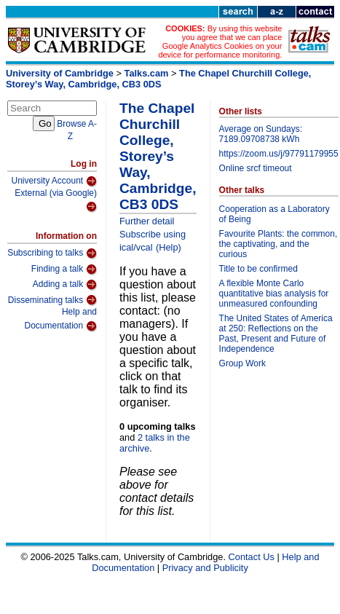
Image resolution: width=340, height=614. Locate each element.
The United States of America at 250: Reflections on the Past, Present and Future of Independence (276, 333)
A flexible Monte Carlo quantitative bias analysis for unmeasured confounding (274, 293)
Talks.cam (146, 73)
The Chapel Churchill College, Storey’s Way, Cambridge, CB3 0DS (158, 79)
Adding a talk (65, 285)
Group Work (242, 363)
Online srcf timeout (255, 168)
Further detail (146, 221)
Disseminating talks (52, 300)
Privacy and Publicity (205, 567)
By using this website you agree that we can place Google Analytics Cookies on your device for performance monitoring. (220, 41)
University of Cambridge (60, 73)
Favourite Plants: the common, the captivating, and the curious (278, 244)
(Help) (168, 247)
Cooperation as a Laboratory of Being (274, 214)
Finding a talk (64, 269)
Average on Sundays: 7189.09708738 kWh (261, 134)
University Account (54, 181)
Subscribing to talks (52, 253)
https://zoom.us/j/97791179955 (279, 154)
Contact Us (251, 556)
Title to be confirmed (258, 269)
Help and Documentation (60, 319)
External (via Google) (56, 200)
